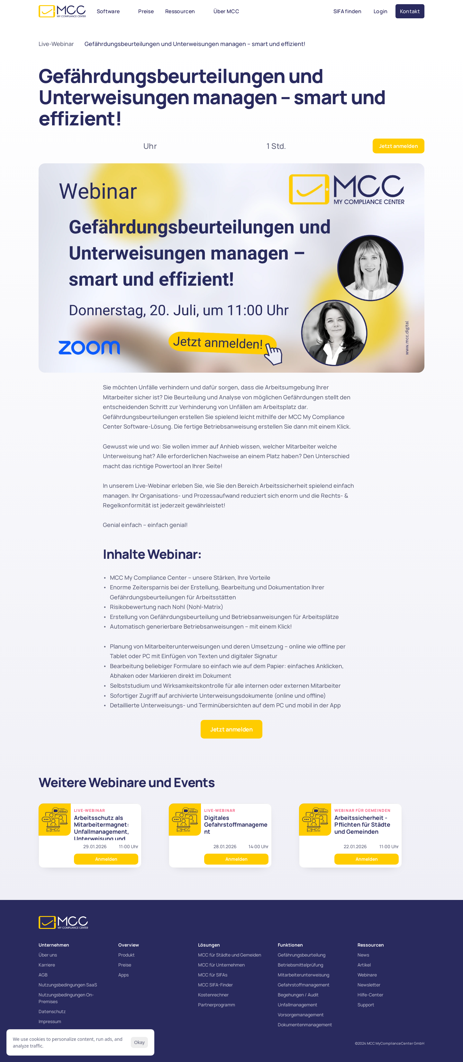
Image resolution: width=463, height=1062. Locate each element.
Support (366, 1005)
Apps (123, 975)
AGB (43, 975)
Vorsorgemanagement (301, 1015)
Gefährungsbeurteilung (301, 955)
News (363, 955)
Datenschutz (52, 1011)
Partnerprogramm (216, 1005)
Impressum (50, 1021)
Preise (124, 965)
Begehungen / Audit (298, 995)
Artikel (364, 965)
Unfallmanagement (297, 1005)
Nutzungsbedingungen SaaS (68, 985)
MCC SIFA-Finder (215, 985)
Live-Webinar (56, 44)
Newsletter (369, 985)
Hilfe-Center (370, 995)
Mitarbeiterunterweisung (303, 975)
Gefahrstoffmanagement (304, 985)
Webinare (367, 975)
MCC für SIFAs (212, 975)
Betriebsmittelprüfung (300, 965)
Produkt (126, 955)
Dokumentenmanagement (305, 1024)
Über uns (48, 955)
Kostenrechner (213, 995)
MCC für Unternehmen (221, 965)
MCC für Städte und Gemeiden (229, 955)
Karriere (47, 965)
